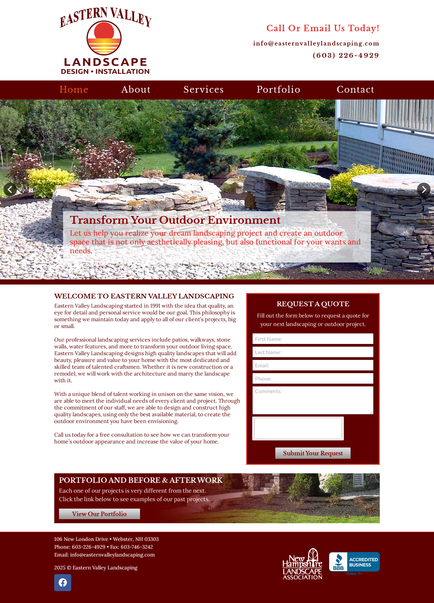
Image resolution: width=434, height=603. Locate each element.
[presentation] (298, 428)
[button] (10, 189)
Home (74, 90)
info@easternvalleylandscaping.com (316, 43)
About (136, 90)
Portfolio (280, 90)
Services (203, 90)
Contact (356, 90)
